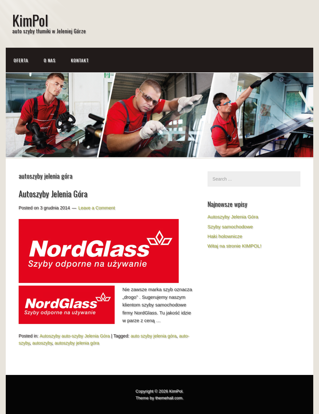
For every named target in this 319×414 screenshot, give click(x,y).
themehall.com (169, 397)
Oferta (20, 60)
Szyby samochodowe (230, 226)
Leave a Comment (96, 207)
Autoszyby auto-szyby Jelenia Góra (74, 335)
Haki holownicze (225, 236)
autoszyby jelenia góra (76, 342)
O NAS (49, 60)
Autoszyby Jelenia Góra (53, 193)
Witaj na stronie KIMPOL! (234, 245)
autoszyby (42, 342)
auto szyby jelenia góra (153, 335)
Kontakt (80, 60)
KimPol (30, 20)
